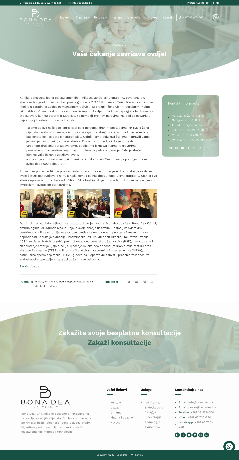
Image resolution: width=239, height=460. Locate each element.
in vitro (39, 281)
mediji (62, 281)
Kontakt (168, 17)
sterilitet (40, 286)
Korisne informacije (128, 17)
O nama (83, 17)
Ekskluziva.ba (29, 266)
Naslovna (65, 17)
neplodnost (74, 281)
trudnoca (52, 286)
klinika (53, 281)
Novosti (153, 17)
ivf (46, 281)
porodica (87, 281)
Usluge (101, 17)
